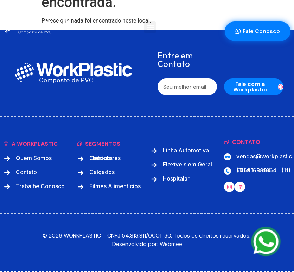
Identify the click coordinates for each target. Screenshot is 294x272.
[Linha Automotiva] (154, 150)
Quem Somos (34, 158)
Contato (26, 172)
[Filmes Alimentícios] (80, 186)
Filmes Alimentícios (115, 186)
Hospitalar (176, 178)
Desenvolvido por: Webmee (147, 244)
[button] (150, 27)
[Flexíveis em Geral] (154, 165)
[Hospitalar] (154, 179)
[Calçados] (80, 172)
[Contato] (7, 172)
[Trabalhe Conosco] (7, 186)
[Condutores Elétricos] (80, 158)
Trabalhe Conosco (40, 186)
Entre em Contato (175, 60)
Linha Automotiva (186, 150)
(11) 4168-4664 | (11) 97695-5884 (263, 170)
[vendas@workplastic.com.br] (227, 156)
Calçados (102, 172)
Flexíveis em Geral (187, 164)
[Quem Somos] (7, 158)
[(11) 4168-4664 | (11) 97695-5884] (227, 171)
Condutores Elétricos (105, 158)
